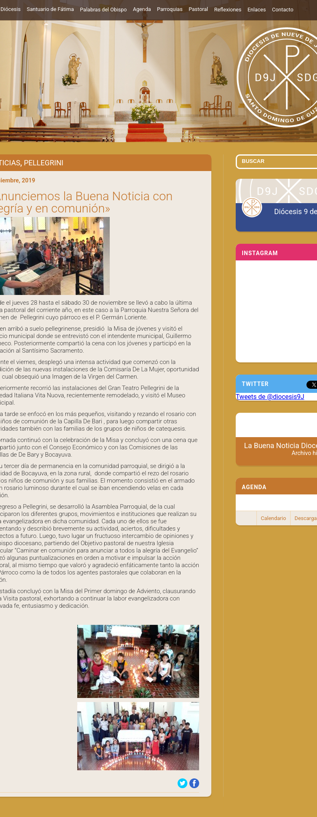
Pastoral (198, 9)
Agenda (142, 9)
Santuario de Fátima (50, 9)
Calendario (273, 518)
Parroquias (169, 9)
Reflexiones (227, 10)
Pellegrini (43, 162)
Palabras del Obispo (103, 10)
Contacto (282, 10)
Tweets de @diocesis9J (270, 397)
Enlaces (257, 10)
